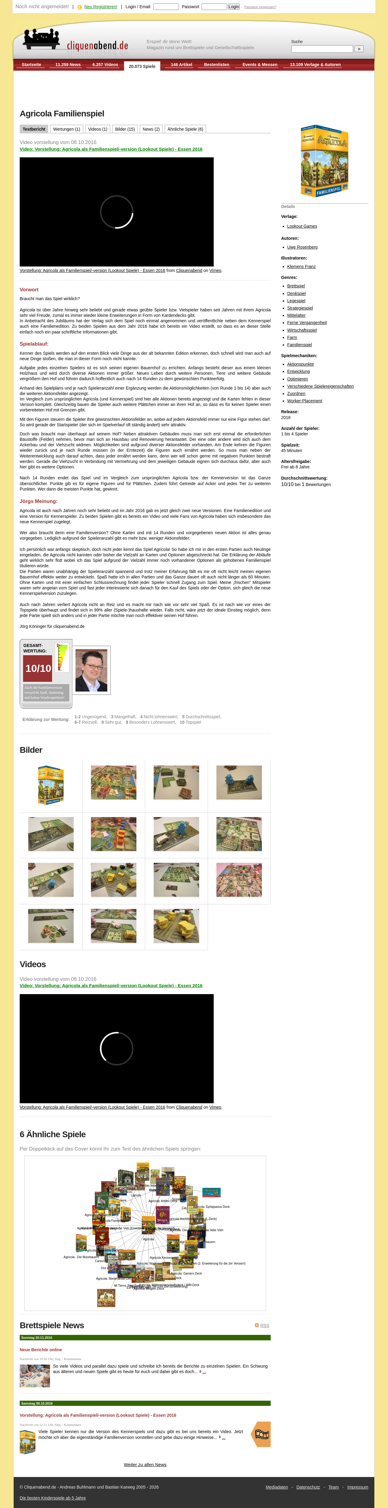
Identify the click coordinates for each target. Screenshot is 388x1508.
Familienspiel (299, 344)
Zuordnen (296, 393)
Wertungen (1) (66, 129)
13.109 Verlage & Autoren (315, 64)
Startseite (31, 64)
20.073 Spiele (142, 66)
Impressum (357, 1487)
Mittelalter (296, 315)
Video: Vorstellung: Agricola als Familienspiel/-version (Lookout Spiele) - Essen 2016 (111, 149)
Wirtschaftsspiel (302, 330)
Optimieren (297, 379)
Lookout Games (302, 226)
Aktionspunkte (300, 364)
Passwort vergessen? (260, 7)
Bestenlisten (216, 64)
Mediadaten (277, 1487)
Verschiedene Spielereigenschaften (320, 386)
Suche (297, 41)
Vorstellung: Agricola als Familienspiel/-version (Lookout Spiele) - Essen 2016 (92, 270)
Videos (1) (98, 129)
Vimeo (215, 270)
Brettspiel (296, 285)
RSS (264, 1325)
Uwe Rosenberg (302, 247)
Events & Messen (259, 64)
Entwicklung (298, 371)
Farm (292, 337)
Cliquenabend (189, 270)
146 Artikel (181, 64)
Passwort (190, 6)
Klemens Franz (301, 266)
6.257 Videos (105, 64)
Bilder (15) (125, 129)
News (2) (151, 129)
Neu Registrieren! (100, 6)
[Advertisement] (194, 90)
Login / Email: (138, 6)
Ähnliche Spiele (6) (185, 129)
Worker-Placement (305, 400)
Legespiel (296, 300)
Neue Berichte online (41, 1349)
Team (334, 1487)
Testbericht (34, 129)
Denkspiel (296, 293)
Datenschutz (308, 1487)
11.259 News (68, 64)
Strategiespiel (300, 308)
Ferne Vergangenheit (307, 322)
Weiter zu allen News (145, 1464)
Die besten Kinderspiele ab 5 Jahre (53, 1498)
